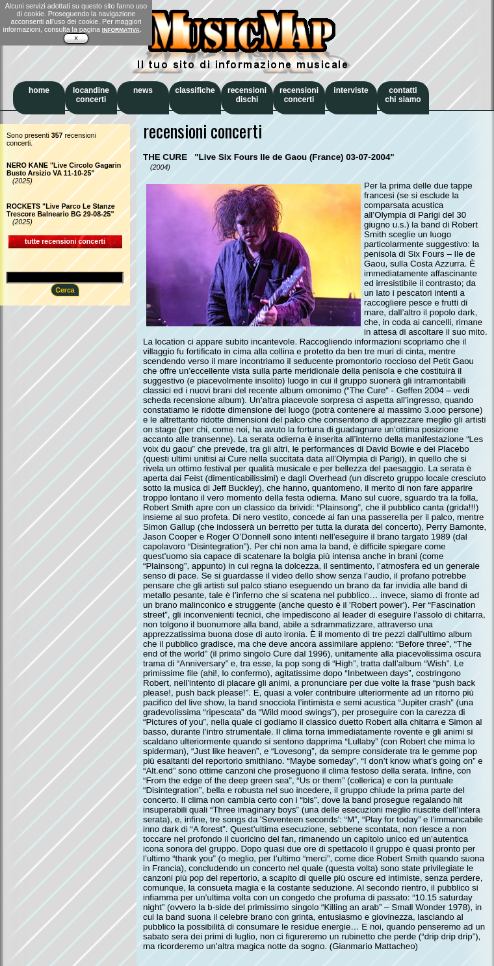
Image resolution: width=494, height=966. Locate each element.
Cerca (65, 290)
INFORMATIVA (121, 30)
